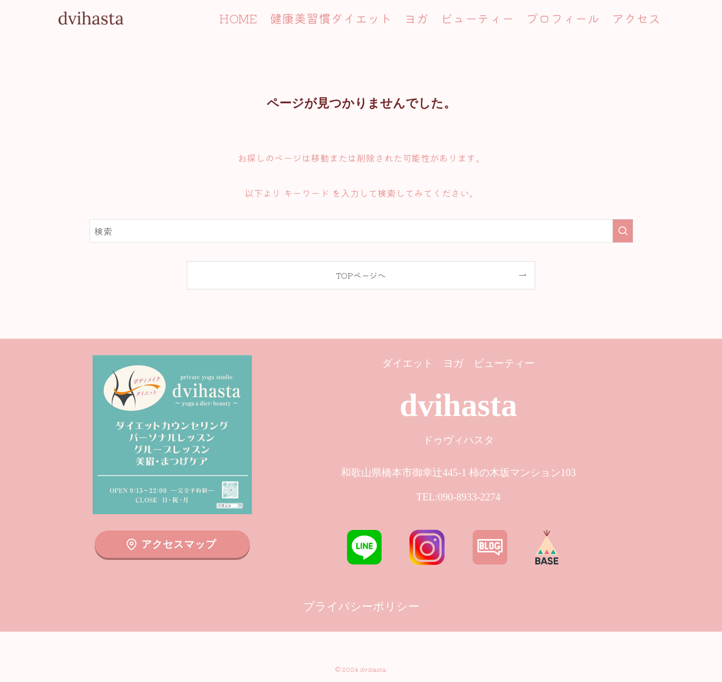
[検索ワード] (361, 231)
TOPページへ (361, 275)
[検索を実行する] (623, 231)
